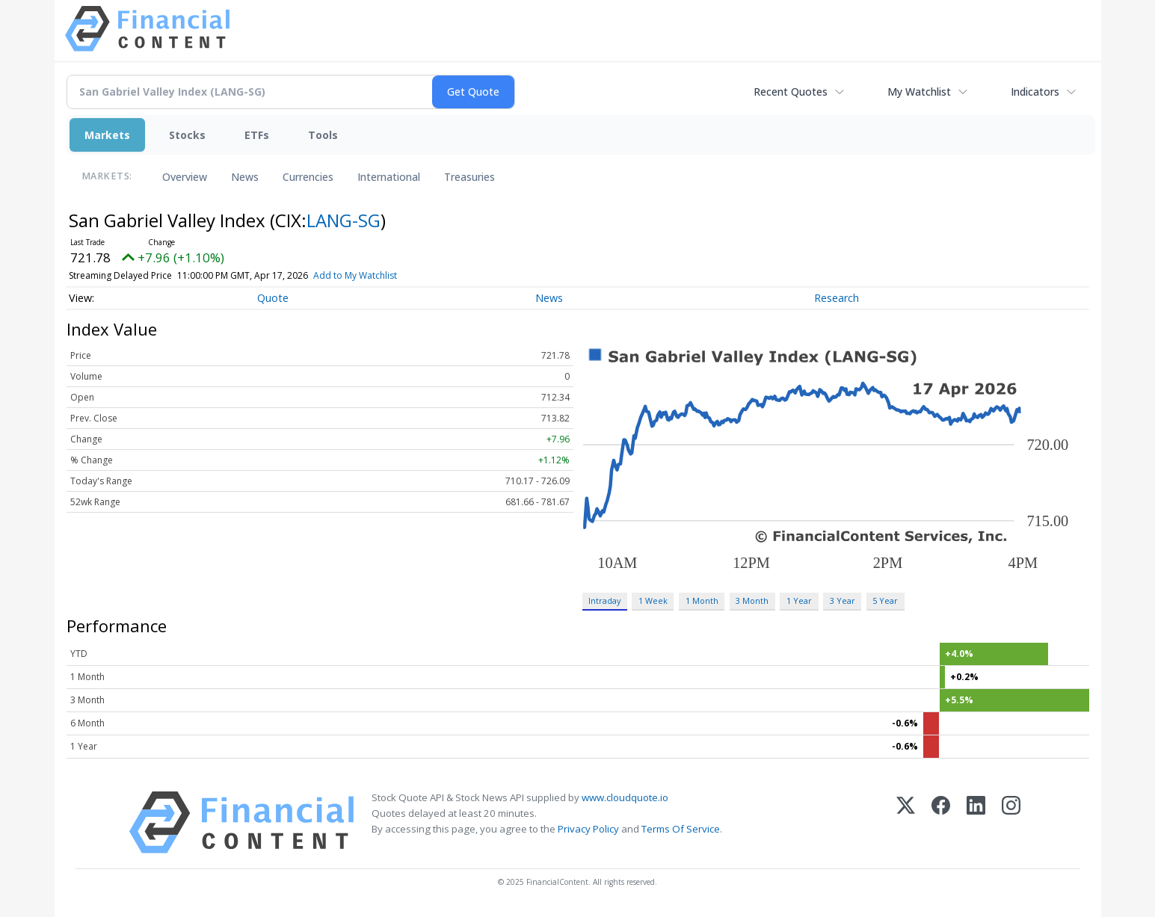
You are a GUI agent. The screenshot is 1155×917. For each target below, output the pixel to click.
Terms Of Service (680, 829)
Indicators (1035, 91)
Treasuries (469, 177)
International (388, 177)
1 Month (702, 600)
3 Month (752, 600)
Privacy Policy (588, 829)
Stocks (187, 135)
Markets (107, 135)
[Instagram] (1011, 822)
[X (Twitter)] (905, 822)
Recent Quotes (791, 91)
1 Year (799, 600)
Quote (273, 298)
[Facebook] (940, 822)
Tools (323, 135)
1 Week (653, 600)
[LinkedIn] (976, 822)
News (245, 177)
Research (836, 298)
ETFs (256, 135)
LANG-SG (344, 220)
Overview (184, 177)
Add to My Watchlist (377, 275)
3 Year (842, 600)
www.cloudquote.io (625, 797)
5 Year (885, 600)
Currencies (308, 177)
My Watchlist (919, 91)
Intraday (604, 600)
